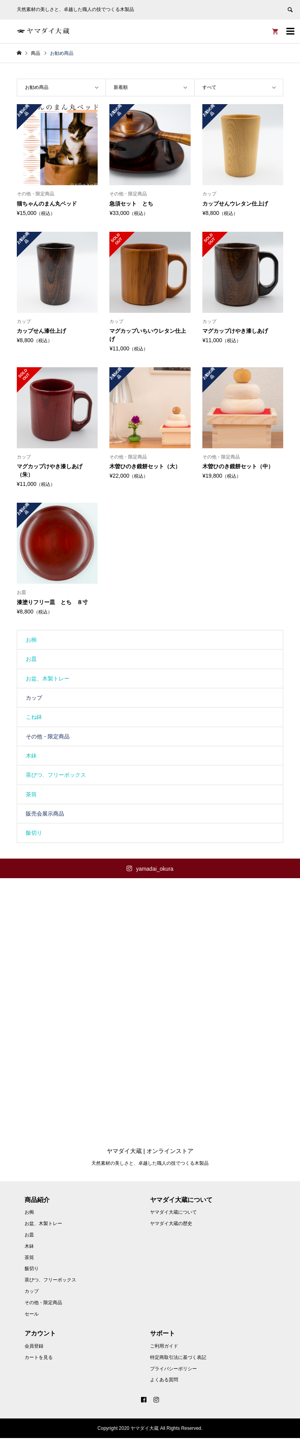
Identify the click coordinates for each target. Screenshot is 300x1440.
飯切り (34, 833)
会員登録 (34, 1348)
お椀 (31, 640)
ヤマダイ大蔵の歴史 (171, 1225)
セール (32, 1316)
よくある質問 (164, 1382)
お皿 (31, 659)
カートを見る (39, 1359)
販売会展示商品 (45, 813)
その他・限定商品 (48, 736)
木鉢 (31, 755)
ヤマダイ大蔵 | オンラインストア (150, 1152)
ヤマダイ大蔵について (173, 1214)
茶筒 (31, 794)
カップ (34, 698)
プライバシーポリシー (173, 1370)
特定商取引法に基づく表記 (178, 1359)
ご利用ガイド (164, 1348)
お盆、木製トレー (48, 678)
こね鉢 (34, 717)
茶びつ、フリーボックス (56, 775)
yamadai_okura (154, 869)
